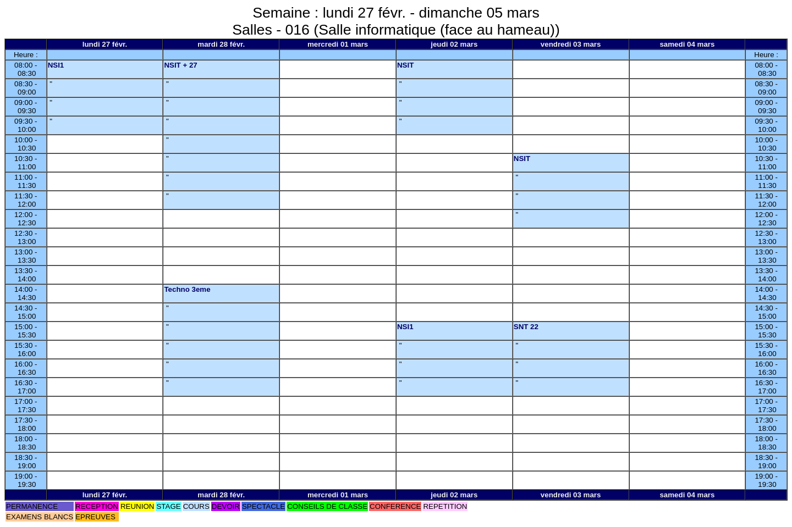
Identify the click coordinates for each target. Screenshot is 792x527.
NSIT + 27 (180, 65)
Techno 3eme (187, 289)
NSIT (405, 65)
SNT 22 (526, 327)
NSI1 (56, 65)
